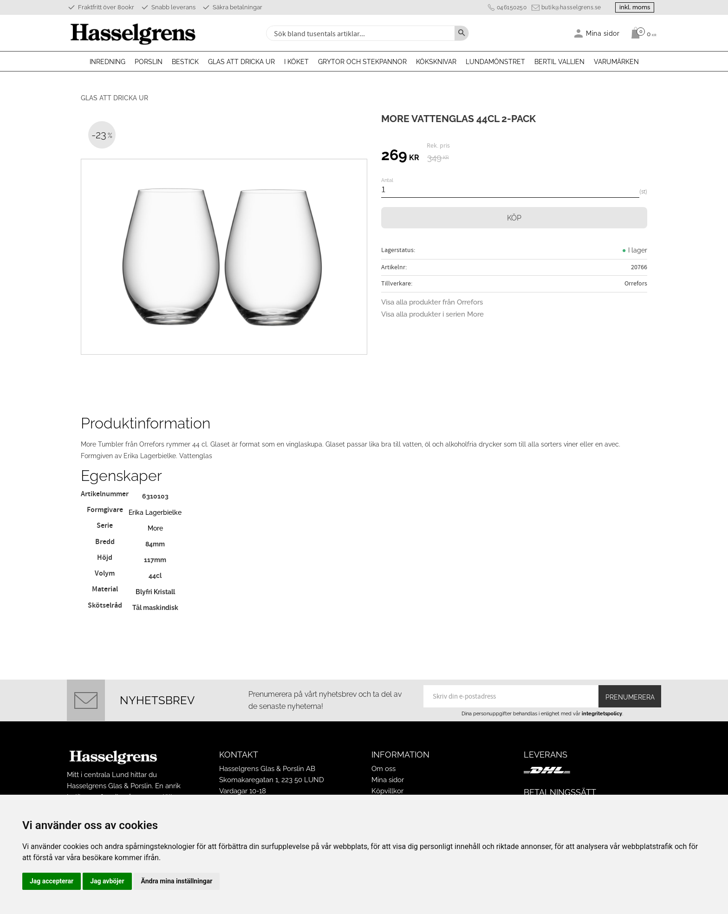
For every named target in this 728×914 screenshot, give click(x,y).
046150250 (511, 7)
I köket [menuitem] (296, 61)
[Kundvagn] (641, 33)
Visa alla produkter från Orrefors (432, 302)
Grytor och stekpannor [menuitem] (362, 61)
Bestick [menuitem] (185, 61)
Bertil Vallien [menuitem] (559, 61)
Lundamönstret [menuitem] (495, 61)
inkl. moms (634, 7)
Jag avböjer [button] (107, 881)
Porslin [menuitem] (148, 61)
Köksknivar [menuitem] (436, 61)
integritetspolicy (602, 713)
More (155, 528)
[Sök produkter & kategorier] (359, 33)
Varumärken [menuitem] (616, 61)
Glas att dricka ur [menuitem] (241, 61)
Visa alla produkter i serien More (432, 314)
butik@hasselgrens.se (570, 7)
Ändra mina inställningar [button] (177, 881)
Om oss (383, 769)
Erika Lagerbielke (155, 512)
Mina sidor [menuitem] (603, 33)
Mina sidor (387, 780)
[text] (400, 156)
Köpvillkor (387, 791)
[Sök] (461, 33)
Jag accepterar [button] (51, 881)
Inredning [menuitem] (107, 61)
